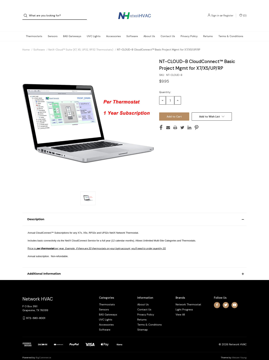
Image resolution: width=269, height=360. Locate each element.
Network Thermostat (188, 297)
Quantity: (165, 85)
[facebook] (217, 298)
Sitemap (142, 322)
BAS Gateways (72, 29)
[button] (134, 212)
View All (180, 307)
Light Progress (184, 302)
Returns (208, 29)
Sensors (53, 29)
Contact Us (168, 29)
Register (228, 12)
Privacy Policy (189, 29)
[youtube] (234, 298)
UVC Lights (94, 29)
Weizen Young (239, 350)
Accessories (113, 29)
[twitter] (225, 298)
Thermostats (34, 29)
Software (132, 29)
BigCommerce (43, 350)
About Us (149, 29)
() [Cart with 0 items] (243, 12)
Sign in (215, 12)
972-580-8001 (35, 311)
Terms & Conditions (230, 29)
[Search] (26, 12)
